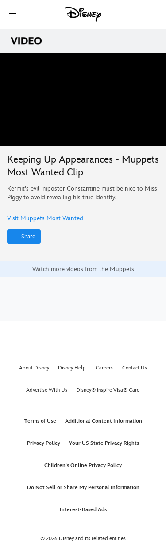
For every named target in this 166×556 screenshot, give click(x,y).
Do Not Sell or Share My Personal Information (83, 487)
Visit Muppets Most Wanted (45, 218)
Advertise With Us (46, 390)
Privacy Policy (43, 443)
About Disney (34, 368)
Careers (104, 368)
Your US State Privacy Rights (104, 443)
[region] (83, 99)
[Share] (24, 236)
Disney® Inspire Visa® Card (108, 390)
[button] (12, 14)
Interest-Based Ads (83, 509)
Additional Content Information (103, 421)
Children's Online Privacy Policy (83, 465)
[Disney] (83, 14)
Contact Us (134, 368)
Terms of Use (40, 421)
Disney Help (72, 368)
